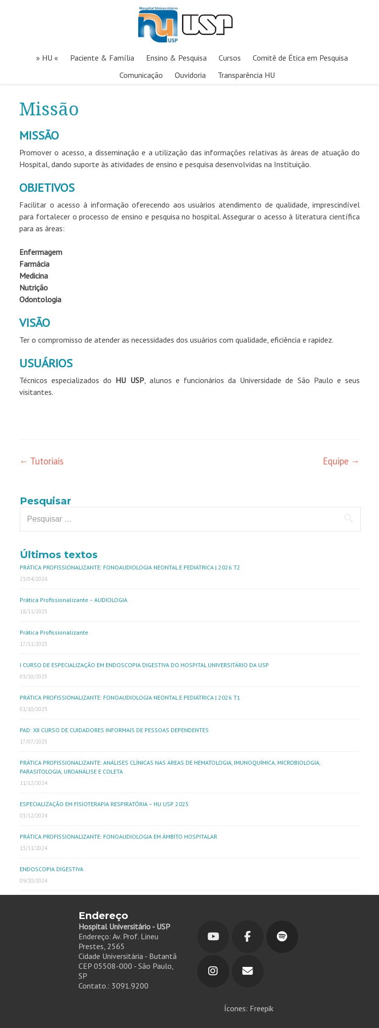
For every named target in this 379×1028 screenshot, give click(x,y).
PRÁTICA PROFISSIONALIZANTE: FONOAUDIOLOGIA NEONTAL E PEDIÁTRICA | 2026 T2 (130, 567)
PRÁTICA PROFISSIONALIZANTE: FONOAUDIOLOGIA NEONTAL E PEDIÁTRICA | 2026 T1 (130, 697)
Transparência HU (246, 75)
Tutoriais (41, 461)
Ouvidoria (190, 75)
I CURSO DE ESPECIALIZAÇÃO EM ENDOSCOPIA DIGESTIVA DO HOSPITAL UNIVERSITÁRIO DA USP (144, 665)
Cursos (230, 58)
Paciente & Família (102, 58)
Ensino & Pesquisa (176, 58)
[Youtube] (213, 937)
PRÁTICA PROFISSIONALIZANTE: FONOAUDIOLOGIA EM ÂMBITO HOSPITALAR (118, 836)
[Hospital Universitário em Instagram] (213, 971)
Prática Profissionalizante (54, 632)
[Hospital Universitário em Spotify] (282, 937)
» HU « (47, 58)
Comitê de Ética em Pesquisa (300, 58)
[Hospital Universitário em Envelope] (248, 971)
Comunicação (141, 75)
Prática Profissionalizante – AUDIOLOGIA (73, 599)
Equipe (341, 461)
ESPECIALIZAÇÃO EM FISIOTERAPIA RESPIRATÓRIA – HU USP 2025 (104, 804)
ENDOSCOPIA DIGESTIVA (51, 869)
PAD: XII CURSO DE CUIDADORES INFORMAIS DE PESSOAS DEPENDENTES (114, 730)
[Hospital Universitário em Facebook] (248, 937)
